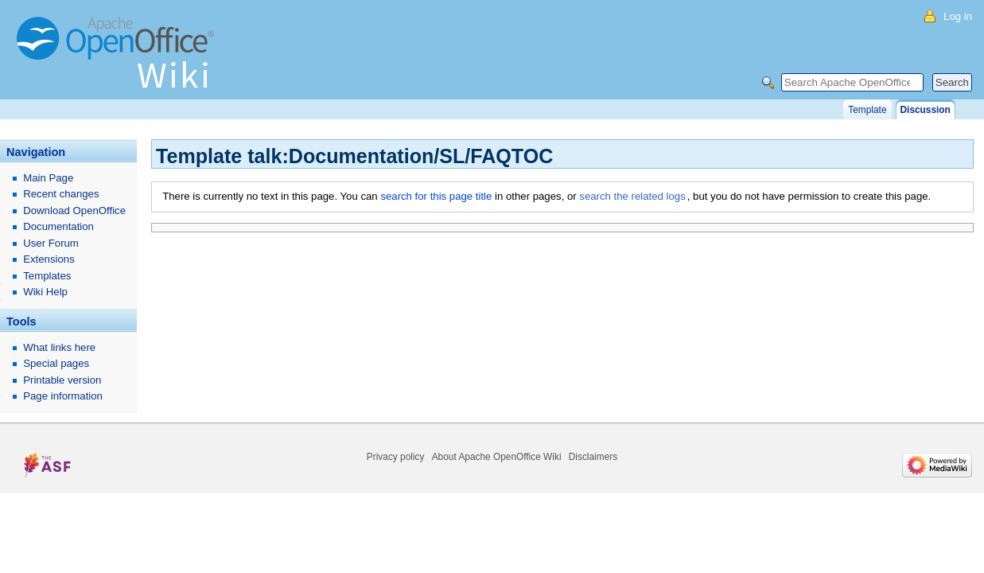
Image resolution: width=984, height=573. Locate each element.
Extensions (49, 259)
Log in (957, 16)
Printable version (62, 380)
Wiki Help (45, 292)
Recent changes (61, 194)
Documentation (58, 226)
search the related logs (632, 196)
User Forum (51, 243)
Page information (63, 396)
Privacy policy (396, 456)
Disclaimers (593, 456)
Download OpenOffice (74, 210)
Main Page (48, 178)
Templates (47, 276)
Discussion (925, 109)
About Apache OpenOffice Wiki (497, 456)
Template (867, 109)
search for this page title (436, 196)
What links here (59, 347)
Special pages (56, 363)
